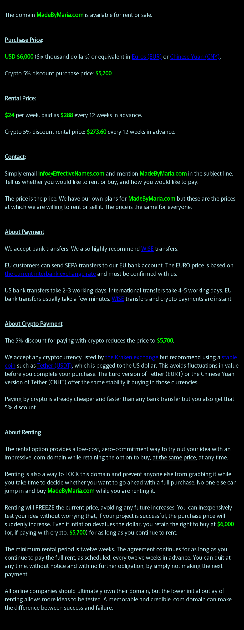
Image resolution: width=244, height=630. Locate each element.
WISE (147, 248)
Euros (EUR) (147, 56)
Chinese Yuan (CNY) (195, 56)
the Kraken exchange (131, 357)
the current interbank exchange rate (50, 273)
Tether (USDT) (54, 365)
